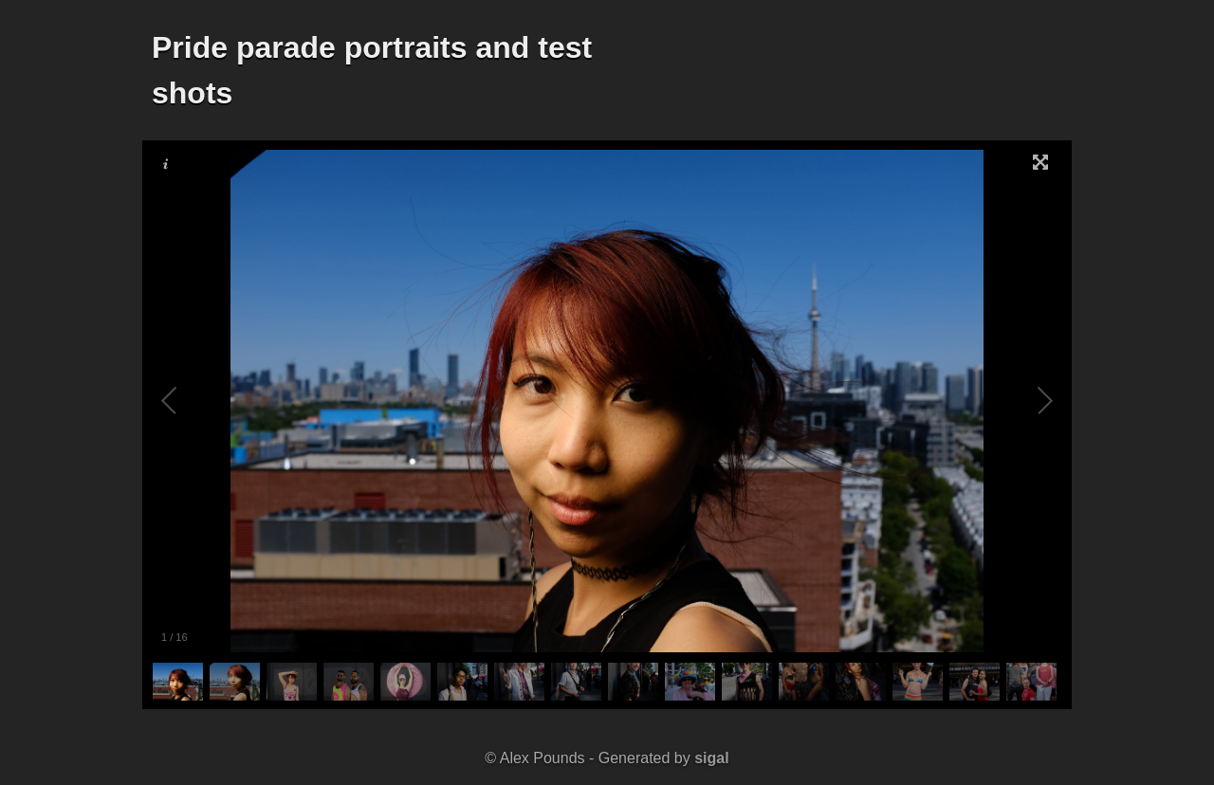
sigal (711, 758)
